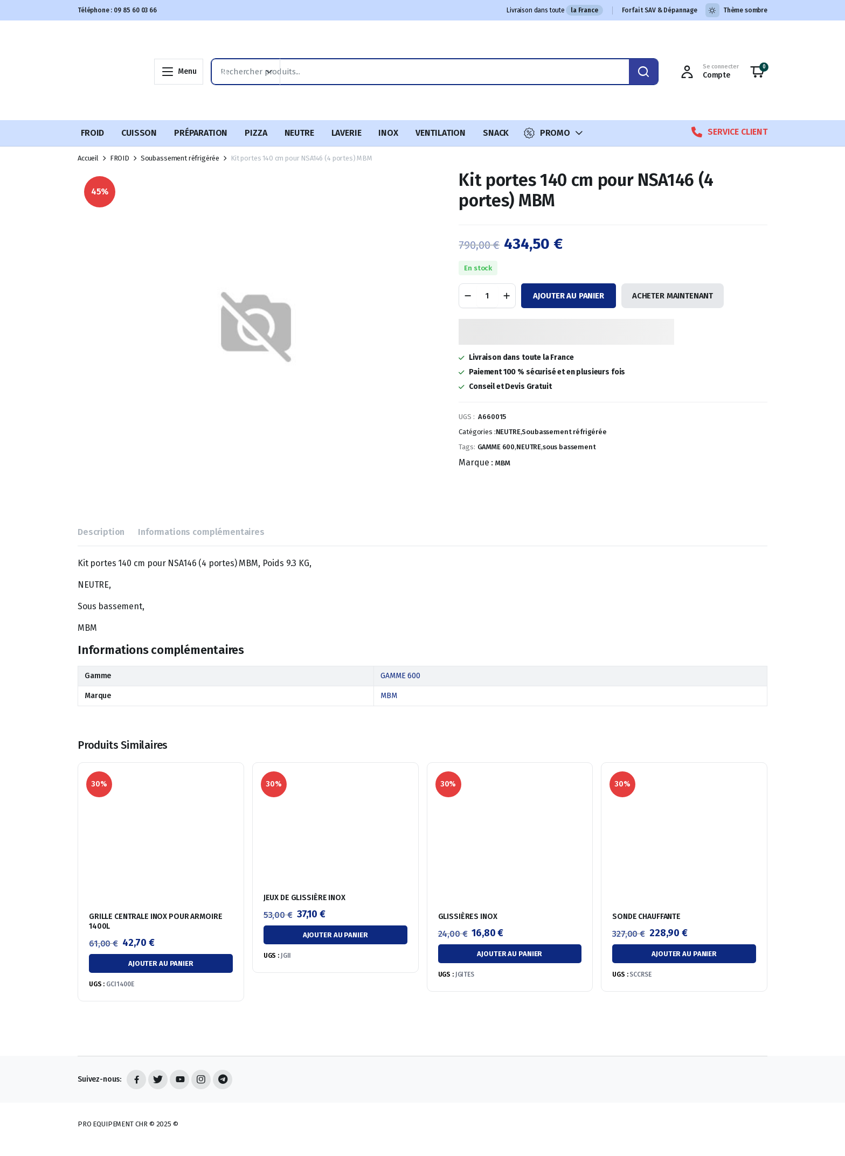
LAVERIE (346, 133)
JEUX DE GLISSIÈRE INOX (304, 897)
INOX (388, 133)
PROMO (546, 133)
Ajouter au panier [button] (160, 963)
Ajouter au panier (568, 296)
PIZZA (256, 133)
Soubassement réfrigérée (180, 158)
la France (584, 10)
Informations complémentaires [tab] (201, 532)
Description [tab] (101, 532)
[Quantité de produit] (487, 296)
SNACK (496, 133)
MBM (502, 463)
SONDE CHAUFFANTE (646, 916)
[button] (757, 71)
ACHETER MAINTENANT (672, 296)
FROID (92, 133)
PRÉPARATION (200, 133)
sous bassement (569, 446)
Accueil (88, 158)
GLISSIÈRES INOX (467, 916)
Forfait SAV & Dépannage (659, 10)
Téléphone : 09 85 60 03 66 (117, 10)
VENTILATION (440, 133)
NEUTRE (299, 133)
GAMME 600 (496, 446)
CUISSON (139, 133)
